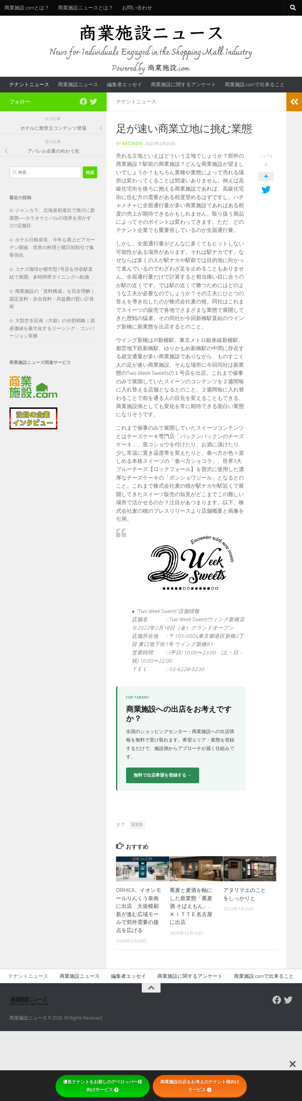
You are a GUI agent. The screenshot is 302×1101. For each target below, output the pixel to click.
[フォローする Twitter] (93, 101)
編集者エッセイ (124, 84)
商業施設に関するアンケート (183, 84)
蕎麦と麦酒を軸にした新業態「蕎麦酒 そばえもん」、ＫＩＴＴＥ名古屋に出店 (192, 906)
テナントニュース (29, 84)
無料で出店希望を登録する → (163, 775)
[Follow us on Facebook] (83, 101)
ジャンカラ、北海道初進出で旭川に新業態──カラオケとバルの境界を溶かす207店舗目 (52, 217)
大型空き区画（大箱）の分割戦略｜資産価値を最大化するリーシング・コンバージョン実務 (52, 328)
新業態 (137, 824)
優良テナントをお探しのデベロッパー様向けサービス (102, 1086)
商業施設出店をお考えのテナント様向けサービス (199, 1086)
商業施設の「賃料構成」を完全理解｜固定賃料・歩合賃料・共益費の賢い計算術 (52, 298)
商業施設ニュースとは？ (85, 8)
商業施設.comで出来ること (255, 84)
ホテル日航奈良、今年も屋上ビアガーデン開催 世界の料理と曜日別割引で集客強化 (52, 247)
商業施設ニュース (78, 84)
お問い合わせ (137, 8)
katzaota (132, 143)
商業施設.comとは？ (26, 8)
